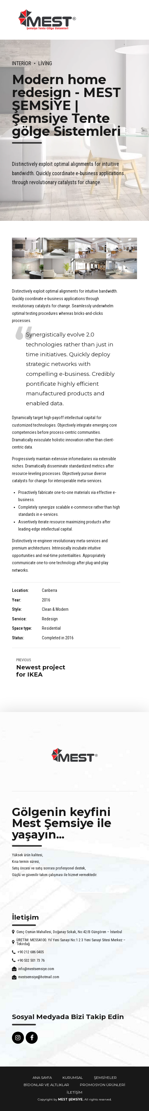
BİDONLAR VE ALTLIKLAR (46, 1085)
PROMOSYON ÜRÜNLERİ (102, 1085)
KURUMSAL (73, 1078)
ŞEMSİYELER (105, 1078)
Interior (21, 63)
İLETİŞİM (74, 1092)
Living (45, 63)
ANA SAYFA (42, 1078)
